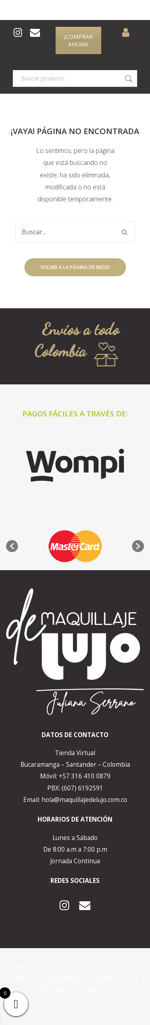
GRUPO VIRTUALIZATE (82, 990)
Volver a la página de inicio (75, 267)
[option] (75, 546)
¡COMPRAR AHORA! (78, 40)
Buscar (129, 78)
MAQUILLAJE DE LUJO (46, 967)
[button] (12, 546)
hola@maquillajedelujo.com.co (84, 800)
